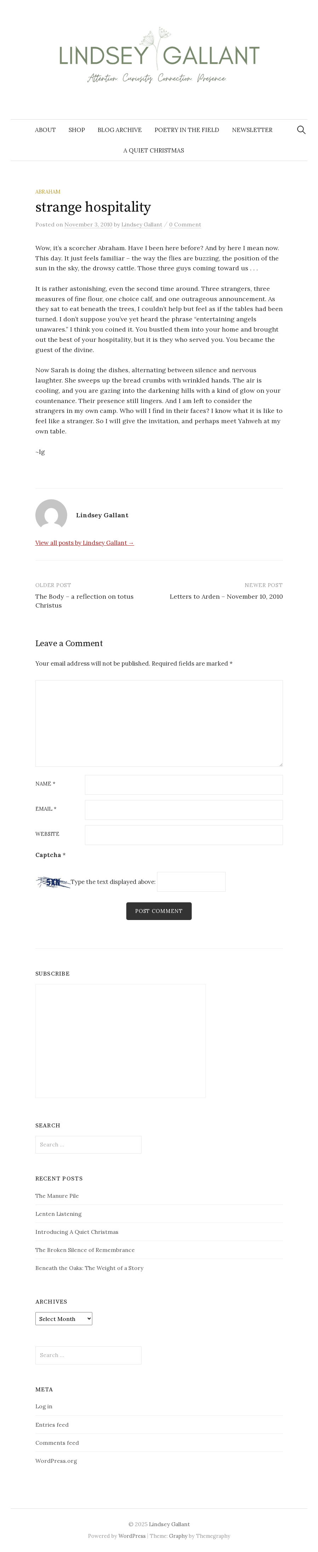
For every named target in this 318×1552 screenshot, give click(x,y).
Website (47, 834)
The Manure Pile (57, 1195)
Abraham (47, 191)
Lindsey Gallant (169, 1524)
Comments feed (57, 1442)
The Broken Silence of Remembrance (85, 1249)
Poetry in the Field (187, 130)
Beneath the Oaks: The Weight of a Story (89, 1268)
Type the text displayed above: (113, 882)
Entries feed (52, 1424)
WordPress (132, 1536)
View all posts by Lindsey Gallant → (84, 543)
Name (45, 784)
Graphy (178, 1536)
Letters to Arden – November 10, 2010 (226, 596)
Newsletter (252, 130)
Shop (77, 130)
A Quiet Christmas (153, 150)
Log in (43, 1406)
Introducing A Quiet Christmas (76, 1231)
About (45, 130)
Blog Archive (120, 130)
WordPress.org (56, 1460)
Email (46, 809)
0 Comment (185, 224)
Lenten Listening (58, 1213)
